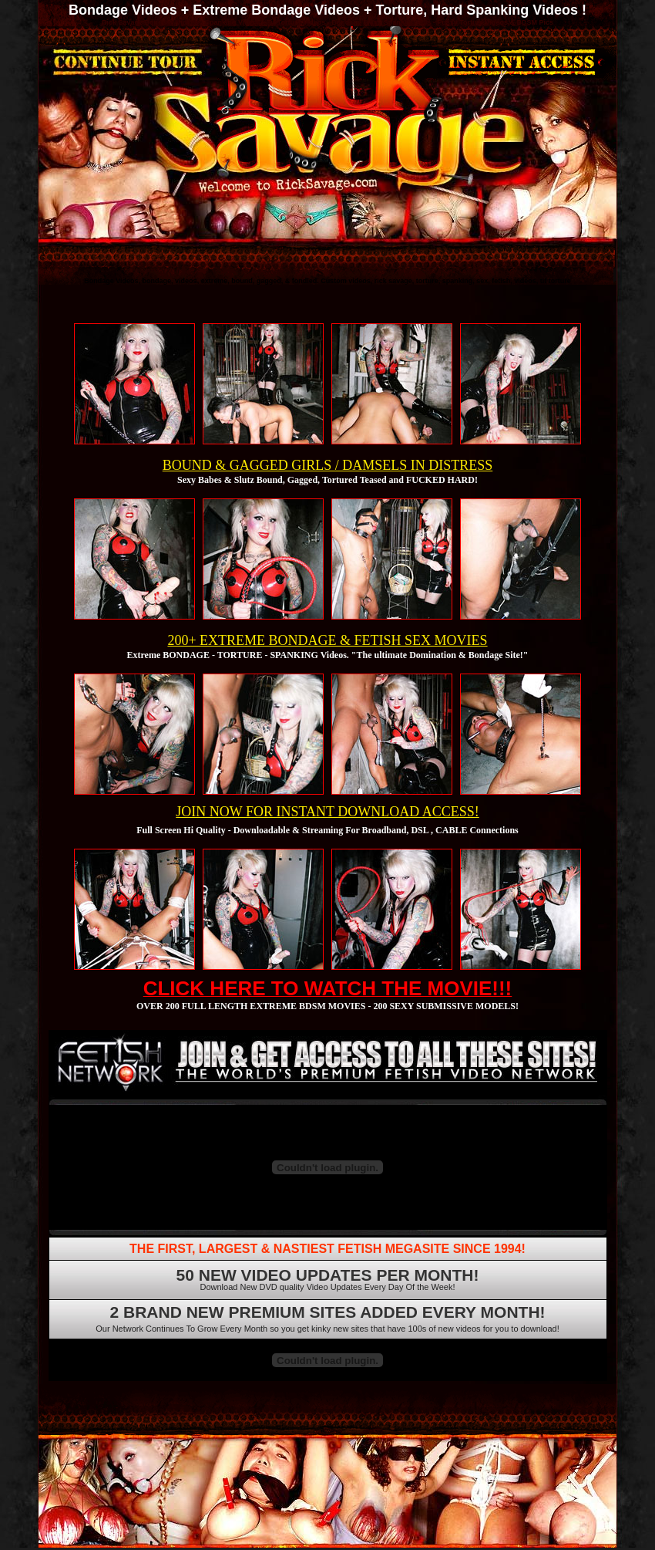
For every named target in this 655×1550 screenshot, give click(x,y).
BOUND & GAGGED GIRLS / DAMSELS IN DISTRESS (328, 465)
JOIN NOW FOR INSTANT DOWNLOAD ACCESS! (327, 811)
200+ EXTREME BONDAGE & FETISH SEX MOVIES (327, 640)
